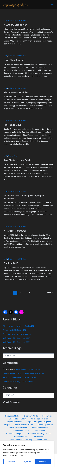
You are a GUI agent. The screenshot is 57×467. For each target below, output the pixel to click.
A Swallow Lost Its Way (15, 24)
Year (24, 20)
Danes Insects (39, 431)
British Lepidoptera (45, 425)
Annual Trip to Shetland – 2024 (15, 330)
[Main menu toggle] (52, 4)
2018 (5, 20)
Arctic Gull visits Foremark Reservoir (17, 334)
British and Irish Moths (24, 425)
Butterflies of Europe (40, 428)
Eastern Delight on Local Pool (21, 381)
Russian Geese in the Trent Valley (22, 377)
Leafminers (38, 436)
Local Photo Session (14, 60)
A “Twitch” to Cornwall (15, 231)
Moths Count (42, 440)
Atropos (7, 425)
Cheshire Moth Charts (20, 431)
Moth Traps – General (39, 419)
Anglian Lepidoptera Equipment (39, 422)
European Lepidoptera (14, 433)
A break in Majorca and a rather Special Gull (27, 373)
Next (50, 293)
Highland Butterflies (21, 436)
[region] (27, 454)
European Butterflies (14, 422)
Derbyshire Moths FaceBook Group (38, 416)
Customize (11, 462)
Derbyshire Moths (12, 416)
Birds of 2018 (17, 20)
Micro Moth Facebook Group (21, 440)
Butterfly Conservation (18, 428)
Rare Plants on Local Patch (17, 160)
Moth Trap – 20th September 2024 (16, 338)
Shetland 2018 (11, 263)
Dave (5, 373)
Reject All (27, 462)
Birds (10, 20)
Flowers (11, 156)
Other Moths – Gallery (17, 419)
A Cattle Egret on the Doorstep (28, 369)
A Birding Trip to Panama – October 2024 (19, 326)
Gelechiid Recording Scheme (39, 433)
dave (4, 377)
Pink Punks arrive (12, 125)
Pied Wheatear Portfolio (16, 92)
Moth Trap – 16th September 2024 (16, 342)
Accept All (43, 462)
